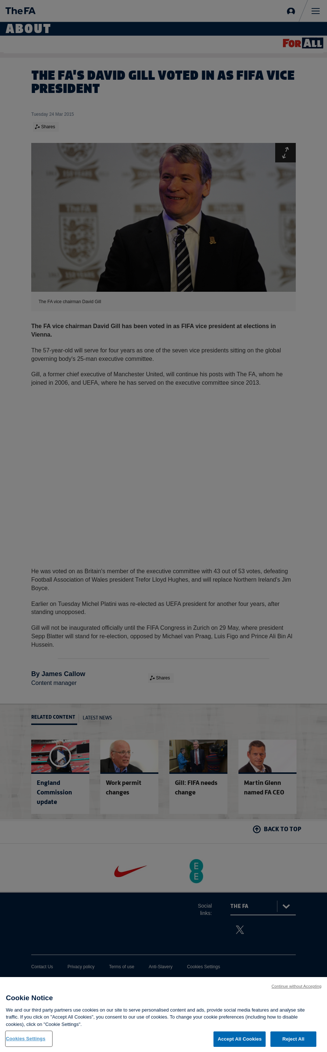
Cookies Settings (26, 1042)
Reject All (293, 1042)
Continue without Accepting (296, 989)
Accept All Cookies (240, 1042)
